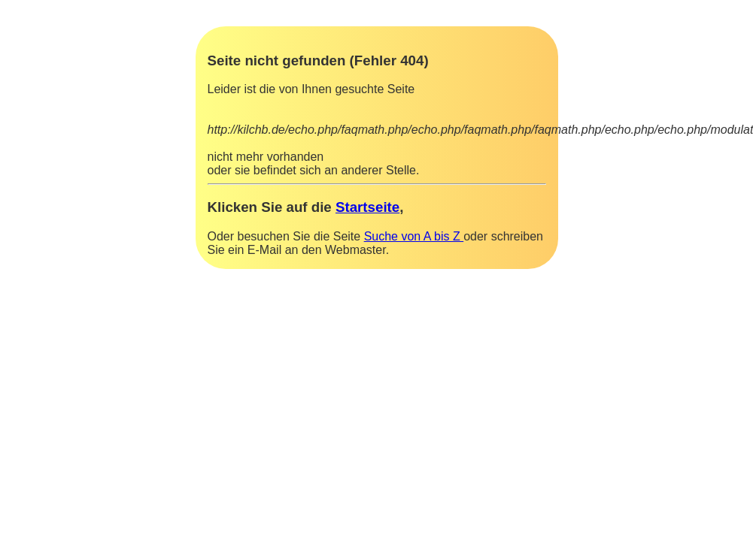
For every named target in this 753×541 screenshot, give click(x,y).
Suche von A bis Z (414, 236)
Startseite (367, 207)
